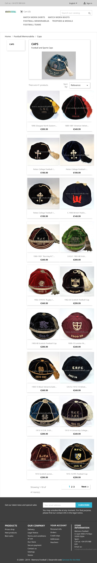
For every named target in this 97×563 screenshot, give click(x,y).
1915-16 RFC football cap (77, 474)
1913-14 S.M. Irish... (44, 430)
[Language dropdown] (73, 3)
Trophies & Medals (62, 21)
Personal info (56, 529)
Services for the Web (71, 559)
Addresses (54, 539)
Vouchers (54, 542)
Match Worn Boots (59, 17)
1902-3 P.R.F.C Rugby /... (44, 300)
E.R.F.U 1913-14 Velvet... (77, 387)
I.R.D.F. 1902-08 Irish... (76, 256)
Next (85, 486)
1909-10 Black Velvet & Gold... (44, 387)
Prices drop (10, 529)
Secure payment (34, 545)
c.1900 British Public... (76, 213)
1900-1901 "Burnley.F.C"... (44, 256)
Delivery (31, 529)
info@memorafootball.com (86, 549)
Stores (30, 555)
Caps (11, 44)
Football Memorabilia (36, 21)
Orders (53, 532)
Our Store (32, 542)
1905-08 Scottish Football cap (44, 343)
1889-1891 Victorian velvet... (77, 125)
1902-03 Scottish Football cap (76, 300)
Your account (58, 525)
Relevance (80, 85)
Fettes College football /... (44, 169)
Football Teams (32, 24)
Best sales (9, 536)
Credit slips (55, 535)
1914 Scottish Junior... (44, 474)
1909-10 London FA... (77, 343)
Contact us (32, 548)
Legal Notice (33, 532)
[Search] (76, 13)
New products (11, 532)
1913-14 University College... (77, 430)
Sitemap (31, 552)
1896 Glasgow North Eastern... (44, 125)
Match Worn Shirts (34, 17)
